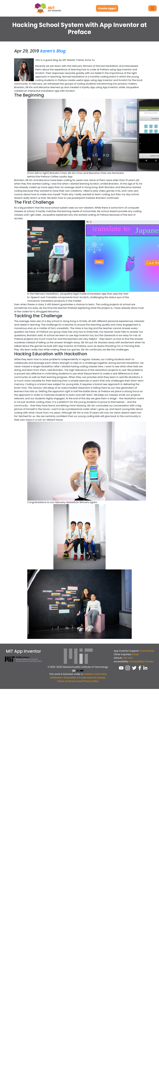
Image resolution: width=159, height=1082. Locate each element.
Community (147, 651)
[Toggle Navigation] (152, 8)
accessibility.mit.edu (141, 661)
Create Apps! (107, 8)
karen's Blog (53, 51)
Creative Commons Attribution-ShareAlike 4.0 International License (78, 675)
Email (135, 654)
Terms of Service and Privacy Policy (78, 681)
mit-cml (128, 658)
